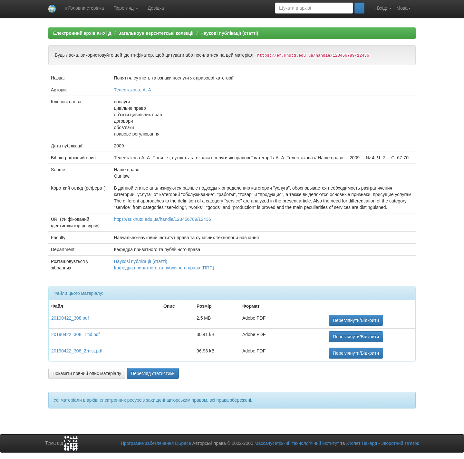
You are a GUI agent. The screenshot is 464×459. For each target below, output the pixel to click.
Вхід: (383, 8)
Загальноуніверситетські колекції (155, 33)
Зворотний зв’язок (400, 443)
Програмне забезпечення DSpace (156, 443)
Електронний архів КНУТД (82, 33)
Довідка (156, 8)
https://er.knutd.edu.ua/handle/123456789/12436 (162, 219)
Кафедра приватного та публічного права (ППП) (164, 267)
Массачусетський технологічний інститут (297, 443)
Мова (403, 8)
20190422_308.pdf (70, 318)
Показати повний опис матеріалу (87, 373)
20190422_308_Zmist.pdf (76, 350)
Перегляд (126, 8)
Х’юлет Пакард (361, 443)
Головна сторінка (84, 8)
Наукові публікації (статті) (229, 33)
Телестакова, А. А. (133, 89)
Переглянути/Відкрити (356, 320)
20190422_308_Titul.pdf (75, 334)
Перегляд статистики (153, 373)
